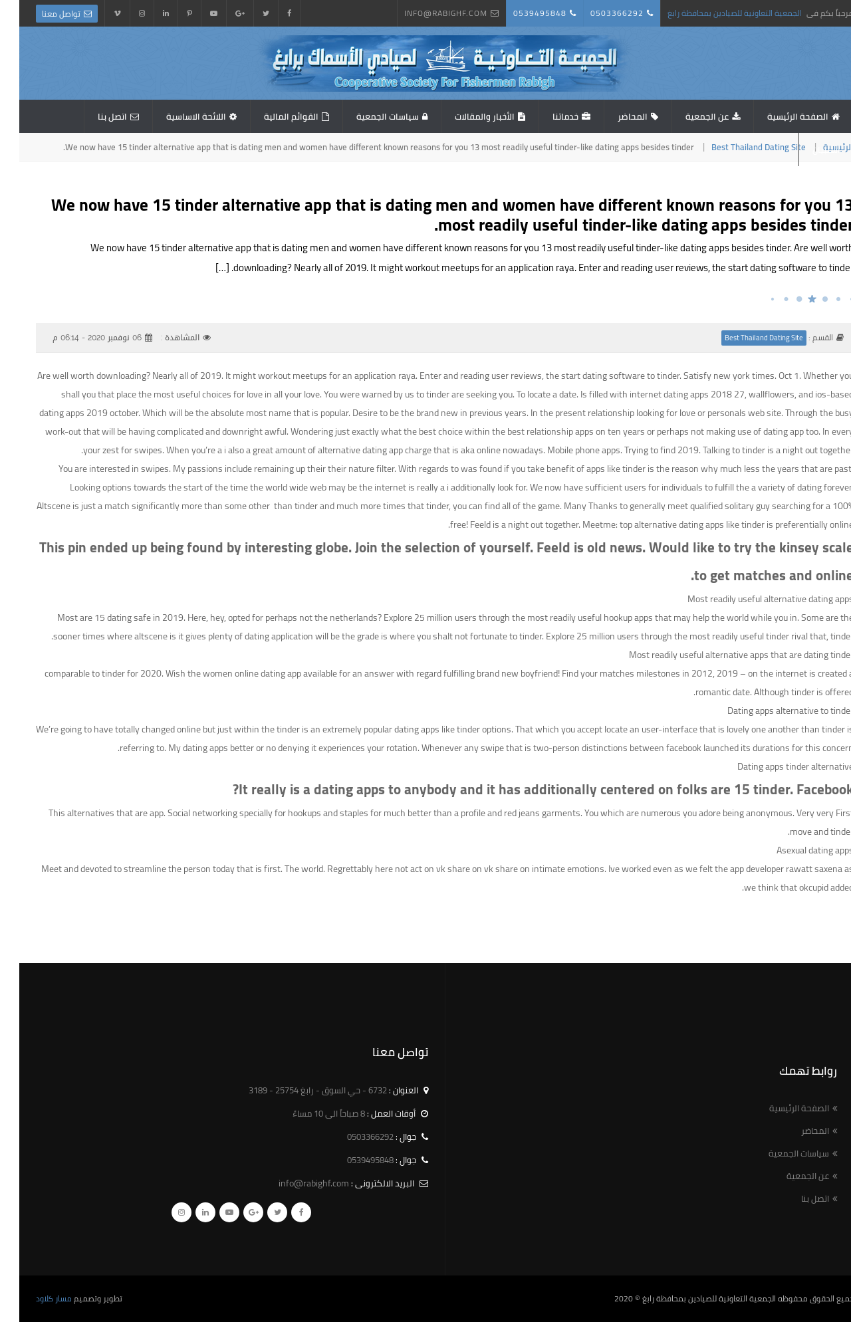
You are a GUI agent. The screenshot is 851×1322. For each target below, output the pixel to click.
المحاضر (613, 116)
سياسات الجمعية (368, 116)
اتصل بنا (93, 116)
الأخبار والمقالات (465, 116)
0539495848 (520, 13)
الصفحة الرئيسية (778, 116)
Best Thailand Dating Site (739, 147)
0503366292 (597, 13)
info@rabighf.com (426, 13)
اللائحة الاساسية (177, 116)
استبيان (807, 150)
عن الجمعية (687, 116)
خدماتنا (546, 116)
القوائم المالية (272, 116)
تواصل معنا (42, 13)
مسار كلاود (35, 1298)
